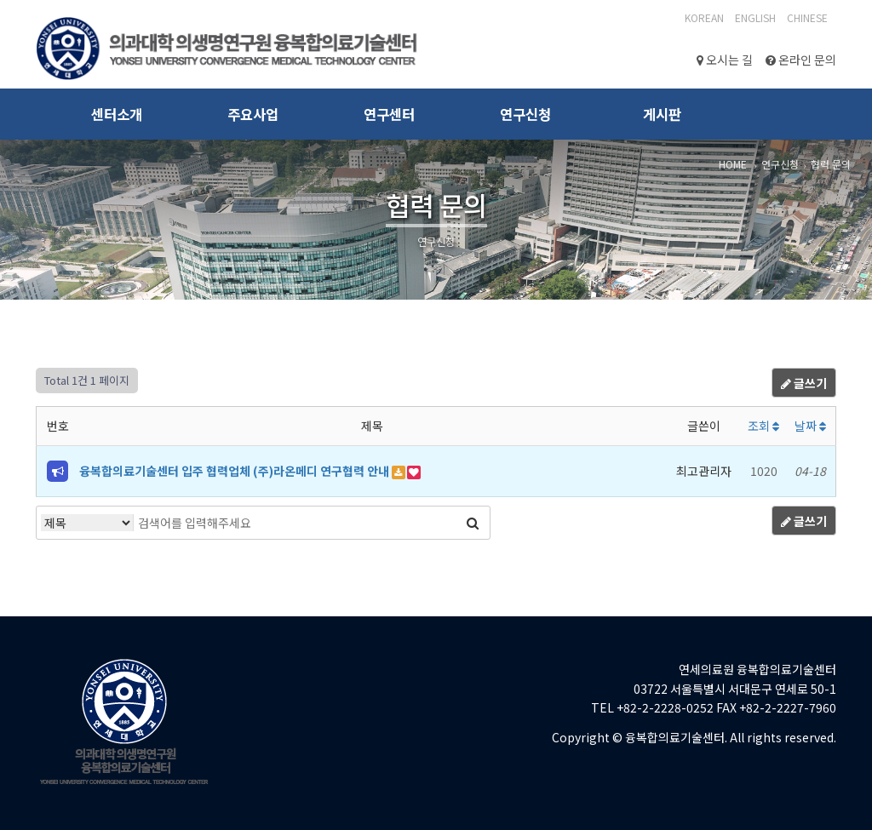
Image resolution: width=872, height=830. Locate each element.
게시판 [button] (662, 114)
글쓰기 (804, 383)
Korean (704, 17)
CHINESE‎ (807, 17)
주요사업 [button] (252, 114)
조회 (763, 425)
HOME (733, 164)
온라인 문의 (801, 59)
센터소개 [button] (116, 114)
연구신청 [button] (525, 114)
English (755, 17)
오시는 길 (725, 59)
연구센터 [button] (389, 114)
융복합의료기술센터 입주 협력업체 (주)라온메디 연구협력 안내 (235, 470)
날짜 (810, 425)
